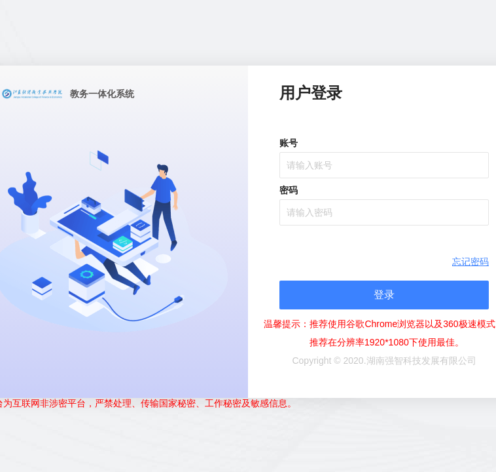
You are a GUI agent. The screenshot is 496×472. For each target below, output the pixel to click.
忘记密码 (470, 261)
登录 (384, 294)
